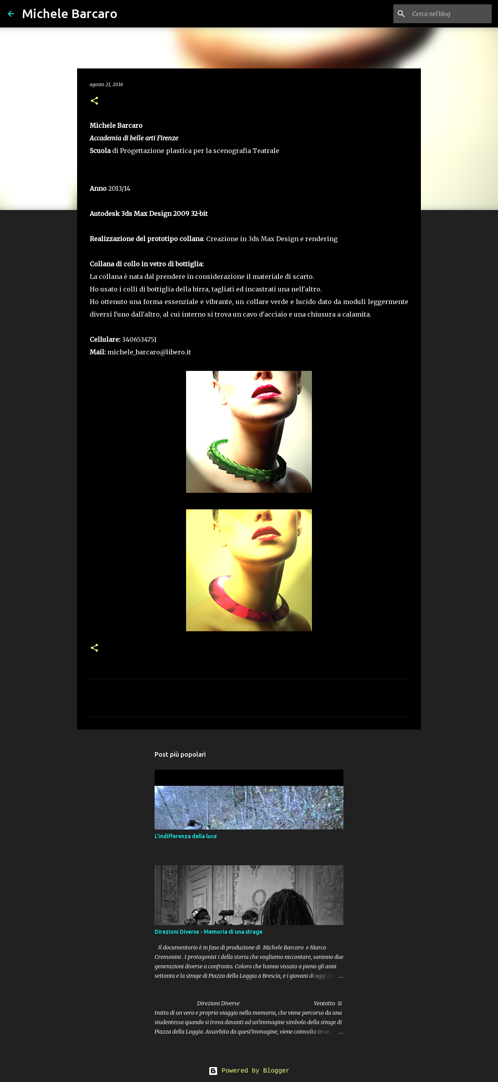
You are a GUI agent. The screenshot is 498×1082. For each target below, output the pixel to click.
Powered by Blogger (249, 1071)
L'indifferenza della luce (186, 836)
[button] (94, 101)
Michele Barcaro (70, 13)
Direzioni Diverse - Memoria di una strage (208, 932)
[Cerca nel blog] (450, 13)
